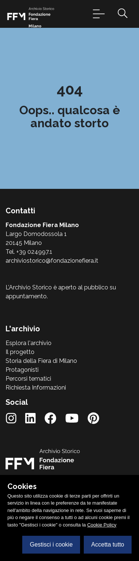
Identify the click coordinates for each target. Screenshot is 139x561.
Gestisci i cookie (51, 544)
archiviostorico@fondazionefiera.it (52, 260)
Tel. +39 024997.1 (29, 251)
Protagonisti (22, 369)
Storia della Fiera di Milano (41, 360)
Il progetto (20, 351)
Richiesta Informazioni (36, 387)
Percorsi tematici (28, 378)
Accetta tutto (107, 544)
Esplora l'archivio (29, 343)
